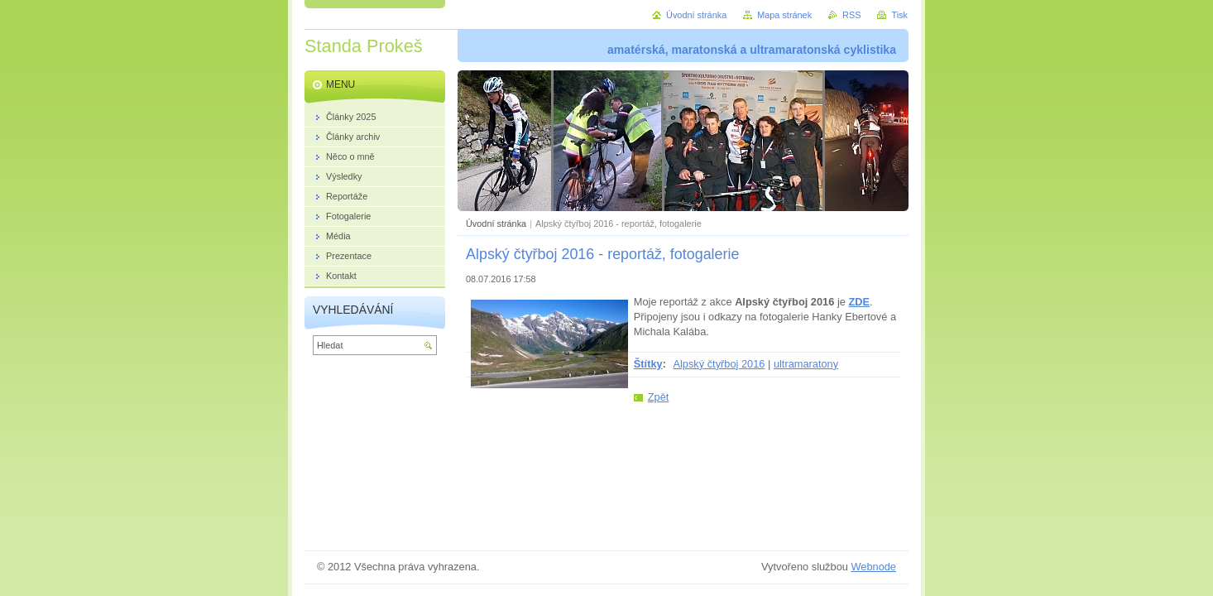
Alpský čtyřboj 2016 (719, 364)
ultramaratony (806, 364)
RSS (851, 15)
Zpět (658, 397)
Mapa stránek (784, 15)
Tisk (899, 15)
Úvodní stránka (496, 223)
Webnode (873, 566)
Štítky (648, 364)
